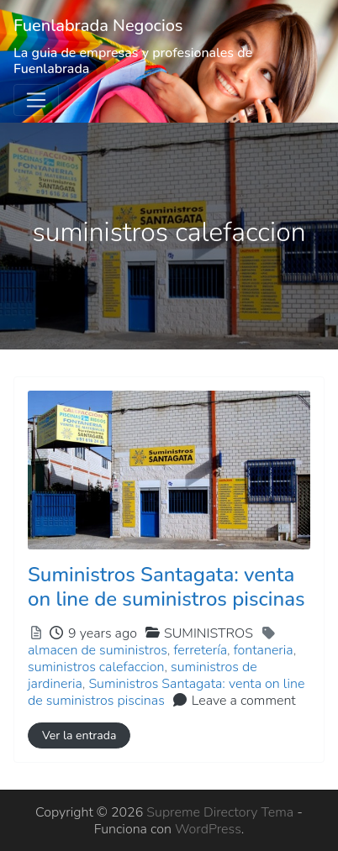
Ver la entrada (79, 735)
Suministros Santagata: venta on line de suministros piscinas (166, 586)
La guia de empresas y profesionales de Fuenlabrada (132, 61)
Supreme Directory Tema (221, 812)
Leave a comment (244, 700)
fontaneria (263, 650)
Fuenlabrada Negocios (98, 25)
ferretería (200, 650)
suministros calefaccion (96, 667)
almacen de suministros (97, 650)
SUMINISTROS (208, 633)
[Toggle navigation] (36, 100)
